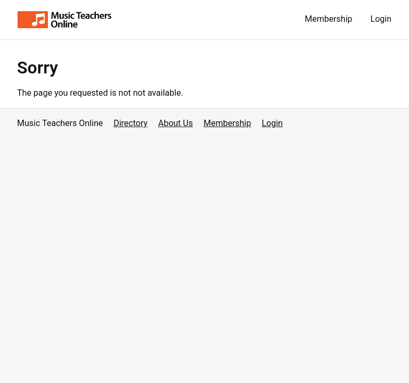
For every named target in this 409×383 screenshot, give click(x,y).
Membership (328, 19)
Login (381, 19)
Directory (130, 123)
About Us (175, 123)
